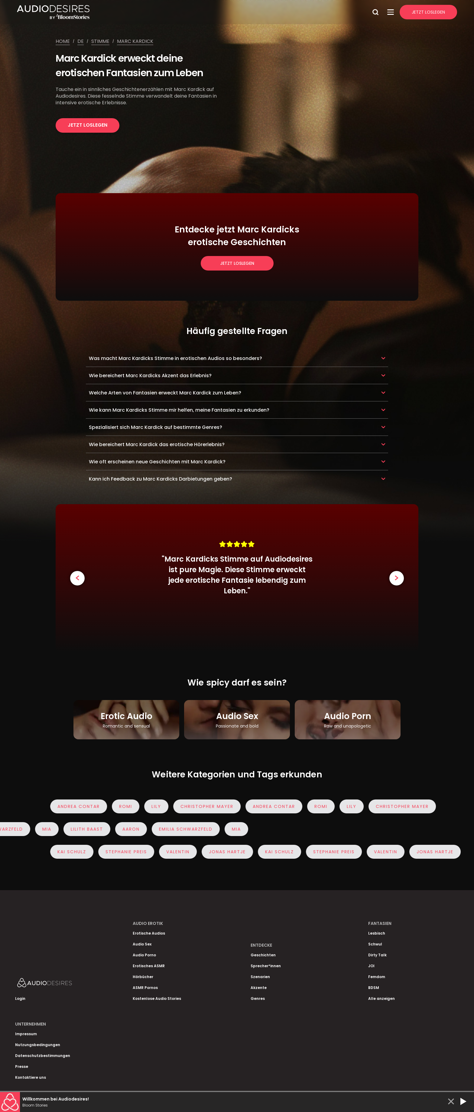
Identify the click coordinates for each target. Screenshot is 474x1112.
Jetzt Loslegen (428, 12)
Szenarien (260, 976)
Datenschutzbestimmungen (42, 1055)
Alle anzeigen (381, 998)
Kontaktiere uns (30, 1077)
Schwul (375, 944)
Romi (127, 806)
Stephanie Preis (128, 852)
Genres (258, 998)
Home (63, 41)
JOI (371, 965)
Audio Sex (142, 944)
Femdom (376, 976)
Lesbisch (376, 933)
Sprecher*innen (266, 965)
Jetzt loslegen (87, 125)
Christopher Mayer (208, 806)
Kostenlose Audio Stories (157, 998)
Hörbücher (143, 976)
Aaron (129, 829)
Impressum (26, 1033)
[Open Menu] (391, 12)
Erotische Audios (149, 933)
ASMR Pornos (145, 987)
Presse (21, 1066)
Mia (45, 829)
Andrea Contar (80, 806)
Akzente (259, 987)
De (80, 41)
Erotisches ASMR (149, 965)
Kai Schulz (73, 852)
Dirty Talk (377, 955)
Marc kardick (135, 41)
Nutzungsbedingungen (37, 1044)
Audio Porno (144, 955)
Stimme (100, 41)
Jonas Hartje (229, 852)
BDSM (373, 987)
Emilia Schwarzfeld (184, 829)
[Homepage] (193, 12)
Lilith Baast (85, 829)
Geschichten (263, 955)
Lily (158, 806)
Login (20, 998)
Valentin (179, 852)
